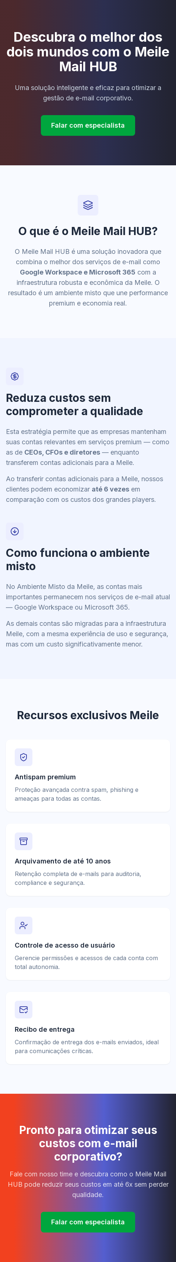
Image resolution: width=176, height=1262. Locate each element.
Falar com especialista (88, 125)
